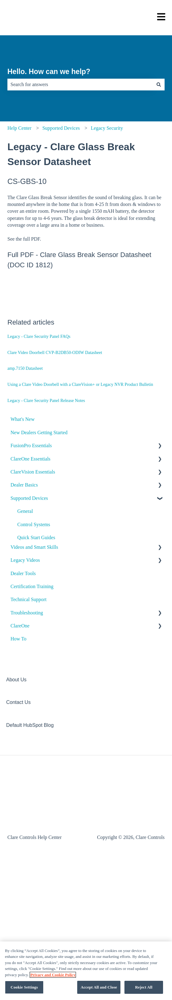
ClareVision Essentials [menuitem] (32, 471)
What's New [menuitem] (22, 419)
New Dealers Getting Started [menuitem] (38, 432)
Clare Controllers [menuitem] (34, 563)
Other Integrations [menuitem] (35, 760)
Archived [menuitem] (26, 773)
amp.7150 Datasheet (25, 368)
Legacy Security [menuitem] (34, 708)
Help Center (19, 128)
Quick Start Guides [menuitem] (36, 537)
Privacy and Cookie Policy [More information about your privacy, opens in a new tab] (52, 974)
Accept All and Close (99, 987)
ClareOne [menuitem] (19, 865)
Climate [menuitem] (25, 616)
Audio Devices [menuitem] (32, 550)
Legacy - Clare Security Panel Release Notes (46, 400)
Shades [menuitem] (24, 734)
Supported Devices (61, 128)
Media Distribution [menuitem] (36, 681)
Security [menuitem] (25, 695)
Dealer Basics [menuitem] (24, 484)
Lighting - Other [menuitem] (33, 668)
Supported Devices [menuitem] (29, 498)
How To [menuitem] (18, 878)
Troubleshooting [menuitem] (26, 852)
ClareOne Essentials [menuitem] (30, 458)
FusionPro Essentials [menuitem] (31, 445)
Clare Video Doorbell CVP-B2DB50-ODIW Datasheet (54, 352)
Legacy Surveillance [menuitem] (37, 747)
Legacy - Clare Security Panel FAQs (38, 336)
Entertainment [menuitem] (31, 642)
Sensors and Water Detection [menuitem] (45, 721)
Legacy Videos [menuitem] (25, 800)
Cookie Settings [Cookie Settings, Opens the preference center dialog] (24, 987)
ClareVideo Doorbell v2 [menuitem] (41, 603)
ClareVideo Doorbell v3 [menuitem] (41, 590)
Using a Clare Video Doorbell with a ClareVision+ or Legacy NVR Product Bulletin (80, 384)
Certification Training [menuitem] (31, 826)
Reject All (144, 987)
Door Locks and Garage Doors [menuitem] (47, 629)
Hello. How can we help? (48, 72)
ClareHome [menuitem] (28, 576)
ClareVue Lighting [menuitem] (35, 655)
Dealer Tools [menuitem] (23, 813)
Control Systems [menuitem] (33, 524)
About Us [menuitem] (16, 919)
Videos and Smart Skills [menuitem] (34, 786)
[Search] (159, 84)
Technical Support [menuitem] (28, 839)
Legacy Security (107, 128)
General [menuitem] (25, 511)
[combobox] (80, 84)
